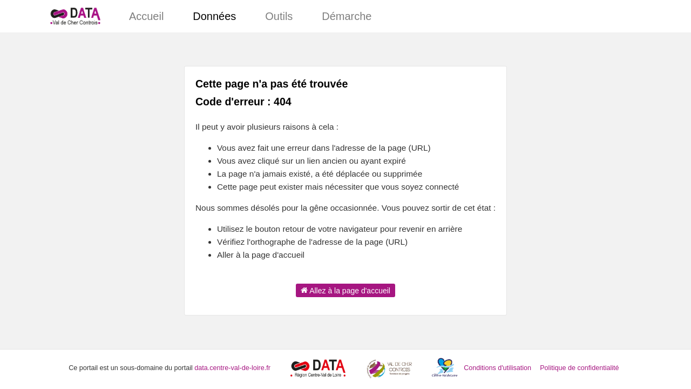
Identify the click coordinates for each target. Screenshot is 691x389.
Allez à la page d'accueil (345, 290)
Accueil (146, 16)
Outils (279, 16)
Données (214, 16)
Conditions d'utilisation (498, 368)
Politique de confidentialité (579, 368)
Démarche (346, 16)
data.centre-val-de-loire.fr (232, 368)
